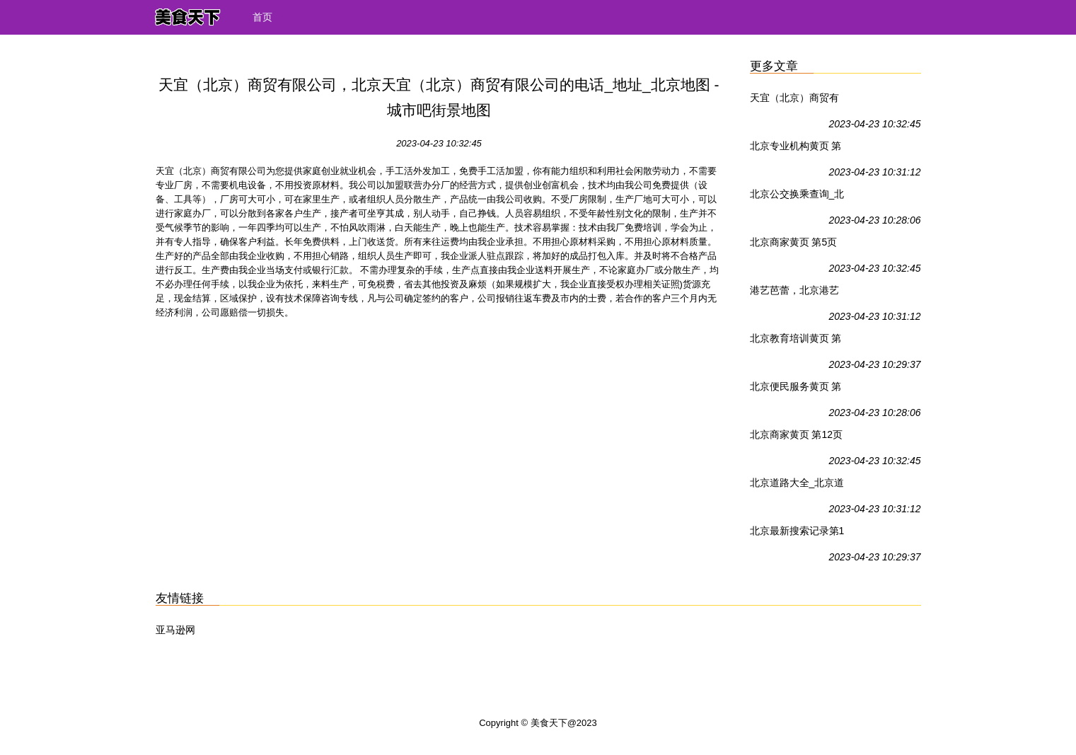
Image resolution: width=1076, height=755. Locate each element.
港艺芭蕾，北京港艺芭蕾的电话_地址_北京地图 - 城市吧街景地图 (795, 292)
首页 (262, 17)
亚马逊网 (175, 629)
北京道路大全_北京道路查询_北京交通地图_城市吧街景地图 (797, 485)
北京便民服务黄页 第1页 (796, 389)
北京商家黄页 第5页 (794, 242)
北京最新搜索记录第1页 (797, 533)
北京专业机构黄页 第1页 (796, 148)
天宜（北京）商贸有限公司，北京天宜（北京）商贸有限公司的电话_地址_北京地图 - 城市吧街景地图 (795, 100)
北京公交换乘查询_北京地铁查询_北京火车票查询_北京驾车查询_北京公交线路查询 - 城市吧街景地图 (797, 196)
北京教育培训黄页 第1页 (796, 341)
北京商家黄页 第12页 (796, 434)
